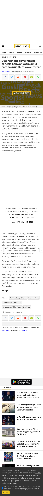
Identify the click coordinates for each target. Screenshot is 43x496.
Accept (5, 492)
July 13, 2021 (27, 222)
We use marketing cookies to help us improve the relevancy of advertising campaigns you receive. (22, 487)
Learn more (12, 483)
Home (3, 52)
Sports (28, 52)
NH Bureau (5, 72)
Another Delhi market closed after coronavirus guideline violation (41, 250)
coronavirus (34, 111)
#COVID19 (19, 214)
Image (5, 290)
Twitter (24, 330)
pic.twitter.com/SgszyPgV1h (21, 217)
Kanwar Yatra (33, 298)
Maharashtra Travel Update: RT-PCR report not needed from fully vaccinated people (2, 250)
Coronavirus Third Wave (12, 307)
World (19, 52)
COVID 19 (17, 302)
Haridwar (26, 307)
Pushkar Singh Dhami (18, 298)
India (11, 52)
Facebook (6, 330)
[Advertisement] (21, 21)
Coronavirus (7, 302)
